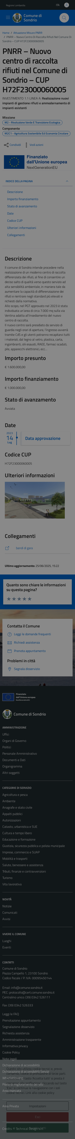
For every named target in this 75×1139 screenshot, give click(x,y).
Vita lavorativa (12, 884)
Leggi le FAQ (10, 1014)
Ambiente (8, 801)
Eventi (6, 947)
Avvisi (6, 918)
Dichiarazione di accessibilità (21, 1065)
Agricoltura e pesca (15, 794)
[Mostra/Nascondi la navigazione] (8, 17)
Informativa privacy (15, 1046)
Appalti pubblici (12, 813)
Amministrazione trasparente (21, 1039)
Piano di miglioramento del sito (22, 1084)
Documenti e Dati (13, 759)
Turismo (7, 877)
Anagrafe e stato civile (17, 807)
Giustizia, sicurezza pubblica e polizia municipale (33, 845)
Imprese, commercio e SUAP (21, 852)
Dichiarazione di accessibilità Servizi (25, 1071)
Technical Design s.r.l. (29, 1128)
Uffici (5, 734)
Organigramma (12, 766)
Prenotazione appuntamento (21, 1020)
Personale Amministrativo (19, 753)
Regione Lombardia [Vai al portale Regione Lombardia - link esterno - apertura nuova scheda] (15, 5)
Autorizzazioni (11, 820)
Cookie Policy (11, 1052)
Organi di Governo (14, 740)
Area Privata (10, 1106)
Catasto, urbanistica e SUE (19, 826)
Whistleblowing (12, 1077)
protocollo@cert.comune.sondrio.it (32, 992)
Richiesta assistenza (15, 1033)
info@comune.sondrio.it (27, 987)
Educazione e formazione (18, 839)
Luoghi (6, 940)
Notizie (7, 906)
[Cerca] (64, 18)
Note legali (9, 1058)
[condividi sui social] (12, 145)
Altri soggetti (11, 772)
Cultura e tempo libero (17, 833)
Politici (6, 747)
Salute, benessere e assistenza (22, 865)
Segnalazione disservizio (18, 1026)
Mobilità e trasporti (14, 858)
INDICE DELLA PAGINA (37, 181)
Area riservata (11, 1090)
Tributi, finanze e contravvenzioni (24, 871)
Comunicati (9, 912)
